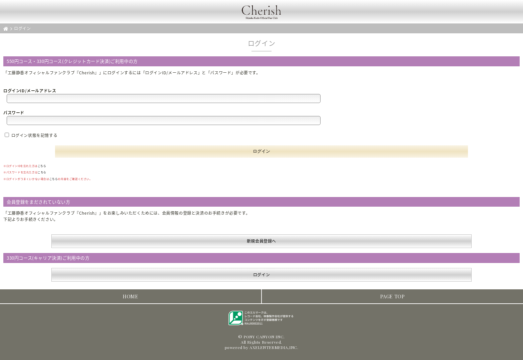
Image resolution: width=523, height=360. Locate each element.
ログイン (261, 275)
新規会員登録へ (261, 241)
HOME (130, 296)
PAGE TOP (392, 296)
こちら (42, 166)
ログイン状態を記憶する (31, 135)
